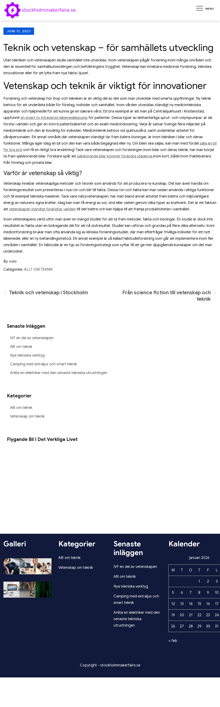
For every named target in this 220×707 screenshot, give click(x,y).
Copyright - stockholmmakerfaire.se (110, 665)
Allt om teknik (38, 269)
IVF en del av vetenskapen (32, 338)
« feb (172, 640)
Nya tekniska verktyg (27, 355)
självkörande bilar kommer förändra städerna (115, 156)
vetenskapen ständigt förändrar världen (42, 209)
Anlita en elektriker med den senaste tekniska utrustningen (58, 373)
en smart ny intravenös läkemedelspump (54, 118)
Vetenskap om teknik (27, 416)
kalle (13, 261)
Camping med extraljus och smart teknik (43, 364)
